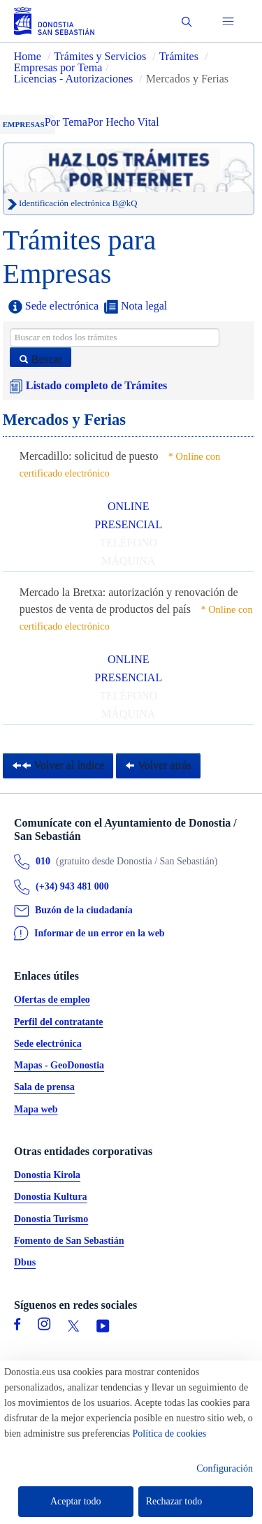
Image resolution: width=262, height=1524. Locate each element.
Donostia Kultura (50, 1197)
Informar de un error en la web (99, 933)
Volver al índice (58, 765)
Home (27, 56)
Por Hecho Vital (123, 122)
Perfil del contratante (58, 1022)
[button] (187, 21)
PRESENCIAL (128, 524)
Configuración (224, 1468)
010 (43, 862)
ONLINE (129, 506)
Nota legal (135, 307)
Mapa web (36, 1109)
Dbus (25, 1263)
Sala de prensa (44, 1087)
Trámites (178, 56)
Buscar (40, 359)
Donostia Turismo (51, 1219)
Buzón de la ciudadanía (84, 910)
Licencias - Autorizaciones (73, 79)
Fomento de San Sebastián (69, 1240)
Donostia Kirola (47, 1175)
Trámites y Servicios (100, 56)
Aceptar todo (75, 1501)
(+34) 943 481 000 (72, 887)
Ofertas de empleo (52, 1000)
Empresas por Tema (58, 67)
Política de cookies (170, 1433)
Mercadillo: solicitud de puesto (89, 456)
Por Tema (66, 122)
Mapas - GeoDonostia (59, 1066)
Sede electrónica (53, 307)
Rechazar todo (174, 1501)
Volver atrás (158, 765)
